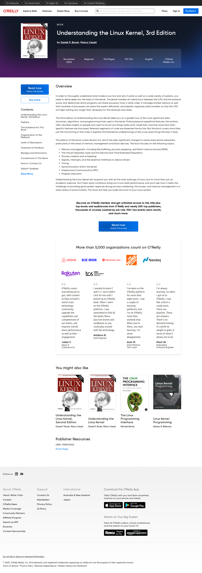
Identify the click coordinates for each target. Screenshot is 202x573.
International (71, 489)
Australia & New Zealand (76, 495)
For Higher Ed (52, 3)
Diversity (7, 526)
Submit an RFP (10, 522)
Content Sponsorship (14, 531)
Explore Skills (30, 10)
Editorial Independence (45, 566)
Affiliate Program (12, 517)
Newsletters (43, 499)
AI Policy (41, 508)
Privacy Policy (44, 504)
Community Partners (14, 513)
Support (42, 489)
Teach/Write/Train (13, 495)
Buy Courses (81, 10)
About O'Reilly (12, 489)
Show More (27, 174)
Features (47, 10)
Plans (164, 10)
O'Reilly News (10, 504)
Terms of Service (10, 566)
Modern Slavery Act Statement (72, 566)
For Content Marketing (94, 3)
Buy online (34, 99)
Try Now (191, 10)
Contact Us (43, 495)
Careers (7, 499)
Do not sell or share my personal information (23, 556)
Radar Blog (63, 10)
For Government (32, 3)
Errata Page (62, 449)
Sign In (176, 10)
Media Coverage (12, 508)
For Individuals (71, 3)
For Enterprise (12, 3)
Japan (66, 499)
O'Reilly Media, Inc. (169, 60)
